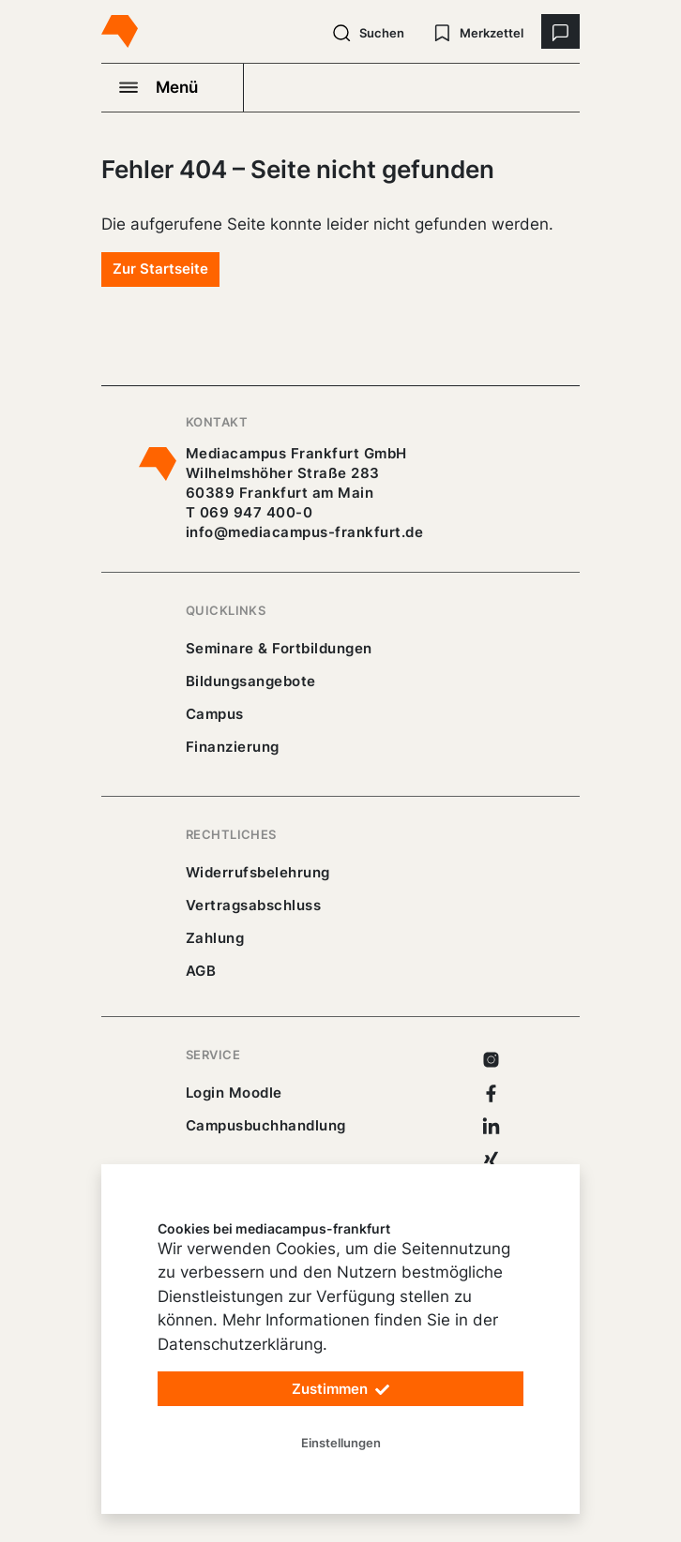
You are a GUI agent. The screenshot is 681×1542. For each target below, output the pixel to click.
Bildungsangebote (251, 681)
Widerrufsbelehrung (258, 872)
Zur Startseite (160, 268)
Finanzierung (233, 747)
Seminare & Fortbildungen (279, 648)
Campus (215, 714)
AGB (201, 971)
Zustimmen (340, 1389)
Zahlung (215, 938)
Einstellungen (341, 1442)
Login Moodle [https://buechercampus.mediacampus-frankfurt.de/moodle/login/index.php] (234, 1092)
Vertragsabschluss (253, 905)
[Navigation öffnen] (172, 87)
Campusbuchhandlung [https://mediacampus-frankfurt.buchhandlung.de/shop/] (266, 1125)
